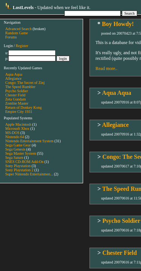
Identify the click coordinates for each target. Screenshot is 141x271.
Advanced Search (18, 29)
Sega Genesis (15, 149)
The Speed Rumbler (20, 87)
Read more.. (106, 68)
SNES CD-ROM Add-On (24, 162)
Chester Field (15, 95)
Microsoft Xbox (17, 128)
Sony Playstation (18, 166)
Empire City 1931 (18, 112)
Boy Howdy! (118, 24)
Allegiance (13, 78)
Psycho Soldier (16, 91)
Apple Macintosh (18, 124)
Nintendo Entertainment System (29, 141)
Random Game (16, 33)
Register (22, 46)
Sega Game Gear (18, 145)
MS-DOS (12, 133)
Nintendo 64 (14, 137)
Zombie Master (16, 103)
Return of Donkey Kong (23, 107)
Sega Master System (20, 153)
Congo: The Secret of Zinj (25, 83)
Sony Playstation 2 (19, 170)
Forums (11, 37)
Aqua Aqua (13, 74)
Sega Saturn (14, 157)
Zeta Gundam (15, 99)
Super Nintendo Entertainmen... (29, 174)
